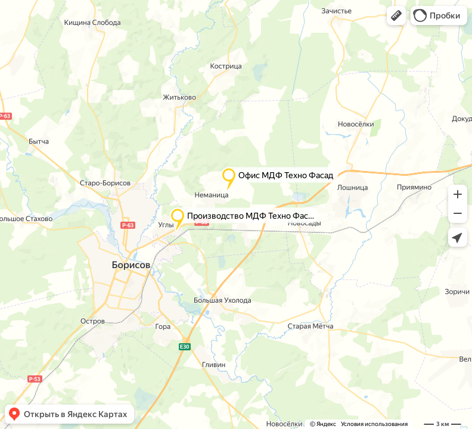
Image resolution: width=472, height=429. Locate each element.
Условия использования (374, 424)
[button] (396, 15)
